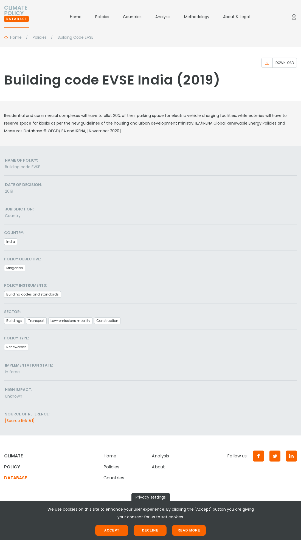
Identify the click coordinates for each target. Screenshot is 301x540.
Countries (132, 16)
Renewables (16, 347)
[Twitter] (274, 456)
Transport (36, 320)
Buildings (14, 320)
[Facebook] (258, 456)
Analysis (162, 16)
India (10, 241)
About (158, 467)
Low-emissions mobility (70, 320)
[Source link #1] (20, 420)
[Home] (16, 16)
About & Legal (236, 16)
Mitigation (14, 268)
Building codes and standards (32, 294)
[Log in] (294, 17)
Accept (111, 530)
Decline (150, 530)
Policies (102, 16)
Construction (107, 320)
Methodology (196, 16)
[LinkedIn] (291, 456)
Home (75, 16)
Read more (189, 530)
